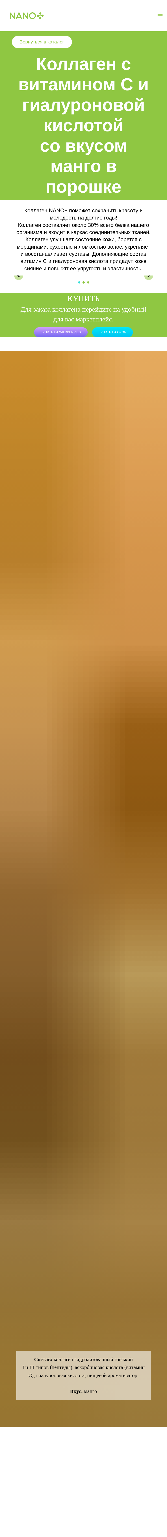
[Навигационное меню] (160, 15)
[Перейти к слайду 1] (79, 282)
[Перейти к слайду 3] (88, 282)
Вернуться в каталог (42, 41)
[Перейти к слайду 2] (83, 282)
